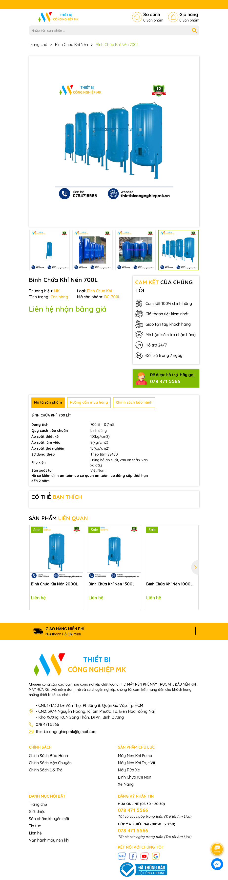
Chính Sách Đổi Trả (45, 769)
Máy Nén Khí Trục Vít (136, 762)
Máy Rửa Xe (129, 769)
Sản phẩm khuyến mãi (49, 818)
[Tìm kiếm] (194, 30)
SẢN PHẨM (58, 518)
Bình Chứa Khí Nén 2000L (54, 583)
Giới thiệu (37, 811)
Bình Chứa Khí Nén (134, 777)
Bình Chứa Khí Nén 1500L (111, 583)
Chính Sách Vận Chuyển (50, 762)
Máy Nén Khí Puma (135, 755)
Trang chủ (38, 804)
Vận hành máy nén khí (49, 840)
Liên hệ (35, 833)
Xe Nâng (126, 784)
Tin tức (35, 825)
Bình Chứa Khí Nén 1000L (169, 583)
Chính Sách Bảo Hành (48, 755)
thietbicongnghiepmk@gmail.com (66, 731)
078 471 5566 (165, 381)
